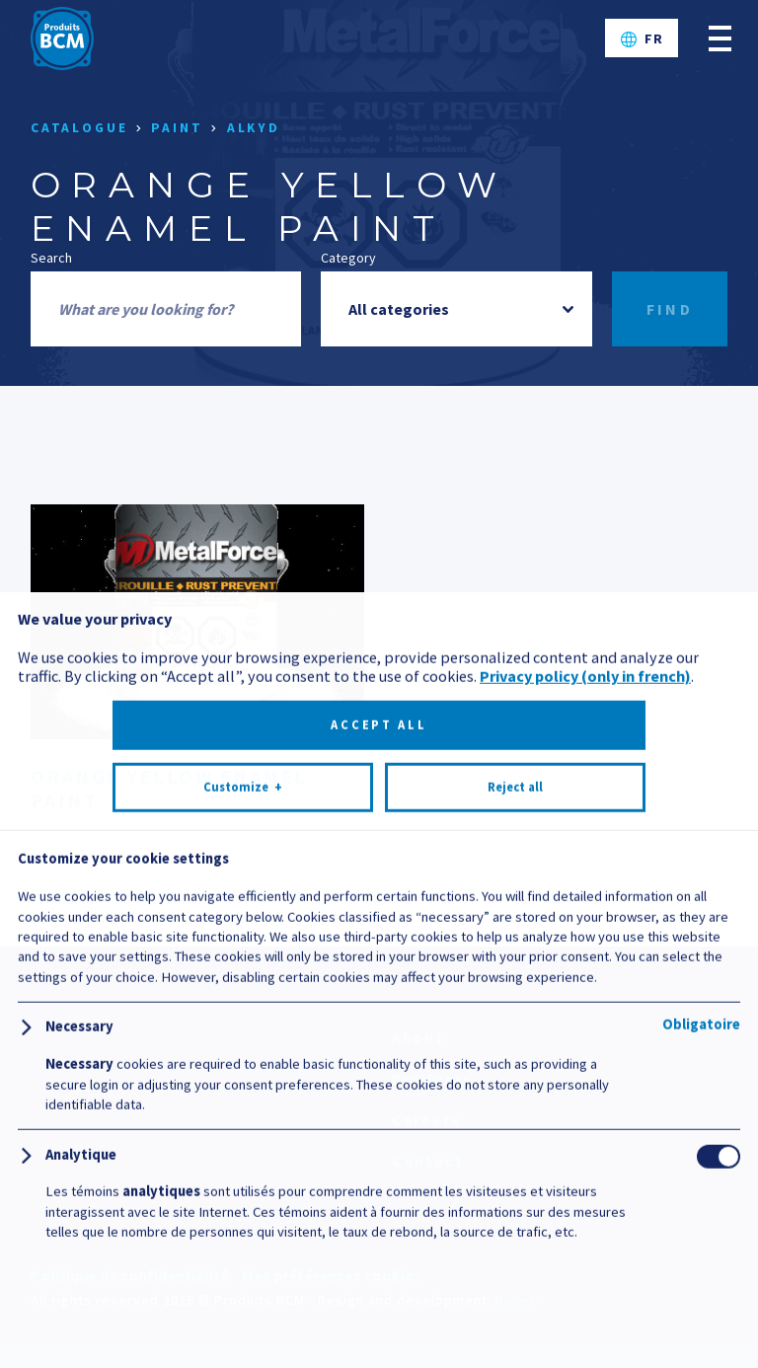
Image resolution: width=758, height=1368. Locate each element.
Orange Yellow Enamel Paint (169, 788)
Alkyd (253, 127)
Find (670, 309)
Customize (242, 1276)
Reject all (515, 1275)
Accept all (378, 1213)
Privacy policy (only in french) (585, 1165)
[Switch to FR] (642, 38)
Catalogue (79, 127)
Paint (176, 127)
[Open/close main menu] (720, 38)
